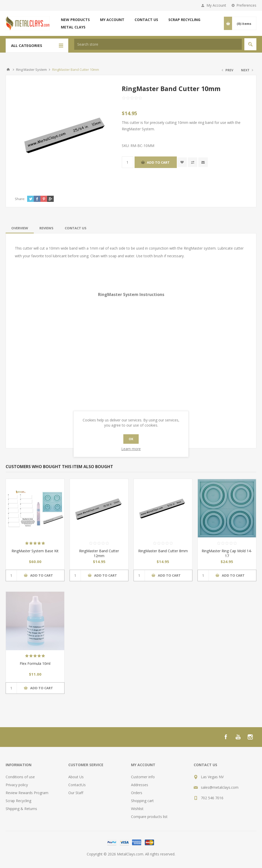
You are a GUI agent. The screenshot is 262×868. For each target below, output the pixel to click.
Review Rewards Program (27, 792)
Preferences (246, 5)
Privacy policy (17, 784)
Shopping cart (142, 800)
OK (131, 439)
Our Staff (75, 792)
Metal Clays (73, 27)
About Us (76, 776)
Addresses (139, 784)
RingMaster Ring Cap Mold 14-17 (227, 553)
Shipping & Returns (21, 808)
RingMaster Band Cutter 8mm (163, 550)
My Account (216, 5)
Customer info (143, 776)
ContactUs (77, 784)
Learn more (131, 448)
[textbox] (158, 44)
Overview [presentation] (19, 228)
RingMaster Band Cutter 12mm (99, 553)
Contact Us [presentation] (75, 228)
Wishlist (137, 808)
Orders (136, 792)
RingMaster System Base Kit (35, 550)
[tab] (20, 228)
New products (75, 19)
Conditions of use (20, 776)
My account (112, 19)
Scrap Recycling (184, 19)
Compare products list (149, 816)
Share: (20, 198)
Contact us (146, 19)
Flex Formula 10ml (35, 663)
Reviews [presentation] (46, 228)
